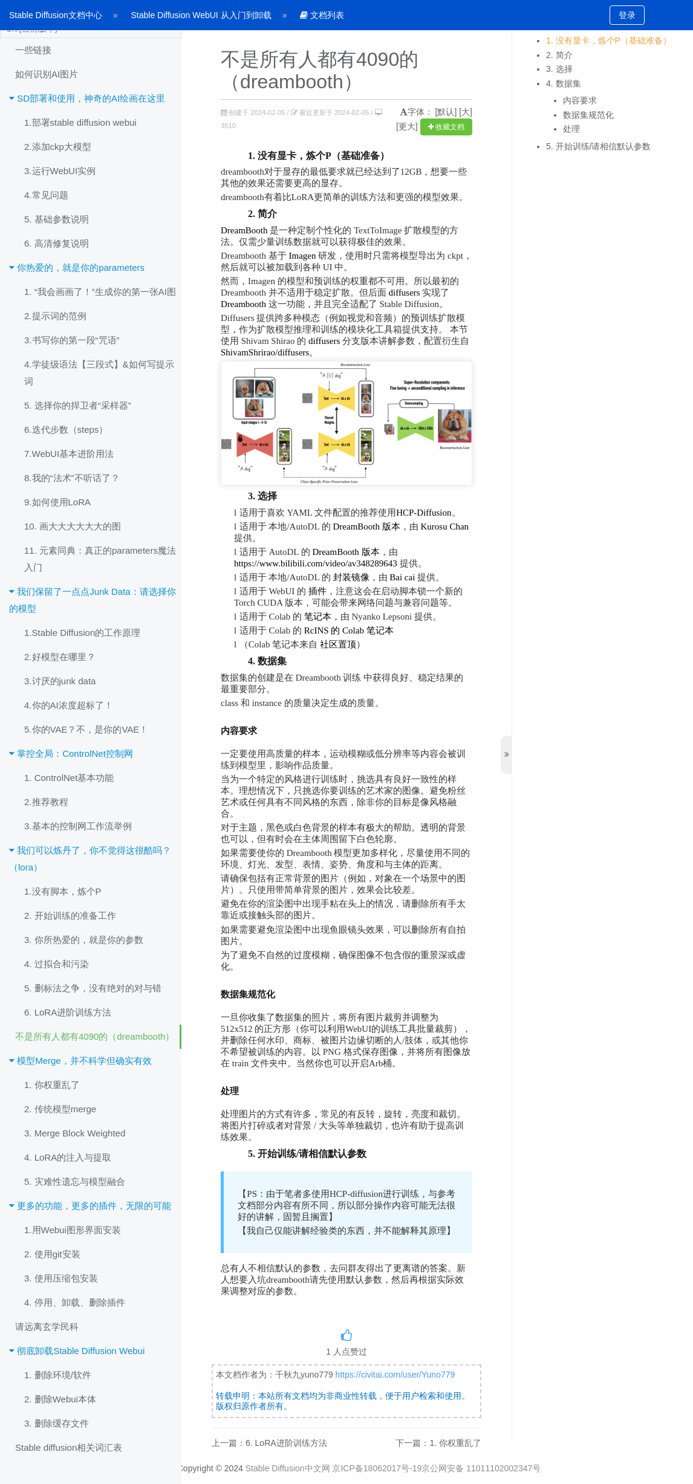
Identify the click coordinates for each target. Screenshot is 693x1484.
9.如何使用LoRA (57, 502)
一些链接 (33, 50)
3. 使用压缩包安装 (61, 1278)
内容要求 (580, 100)
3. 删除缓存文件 (56, 1423)
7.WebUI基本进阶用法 (69, 454)
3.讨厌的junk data (60, 681)
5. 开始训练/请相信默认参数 (598, 146)
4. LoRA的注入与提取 (67, 1157)
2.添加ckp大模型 (57, 146)
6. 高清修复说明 (56, 243)
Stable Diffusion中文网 (288, 1468)
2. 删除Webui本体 (60, 1399)
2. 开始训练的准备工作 (70, 915)
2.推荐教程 (46, 802)
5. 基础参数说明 (56, 219)
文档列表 (322, 15)
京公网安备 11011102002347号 (481, 1468)
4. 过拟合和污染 (56, 964)
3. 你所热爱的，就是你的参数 (83, 940)
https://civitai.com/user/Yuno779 (395, 1374)
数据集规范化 (588, 115)
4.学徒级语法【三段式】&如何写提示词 (99, 372)
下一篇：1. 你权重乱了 (438, 1443)
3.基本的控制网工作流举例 (78, 826)
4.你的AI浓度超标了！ (68, 705)
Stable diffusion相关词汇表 (68, 1447)
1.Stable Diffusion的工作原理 (82, 632)
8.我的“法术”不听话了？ (72, 478)
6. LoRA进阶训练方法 (67, 1012)
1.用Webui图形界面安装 (72, 1230)
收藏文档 (446, 127)
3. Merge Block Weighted (74, 1133)
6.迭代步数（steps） (66, 429)
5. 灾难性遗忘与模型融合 (74, 1181)
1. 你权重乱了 (52, 1085)
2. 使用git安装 (52, 1254)
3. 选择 (559, 69)
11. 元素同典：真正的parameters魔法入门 (100, 558)
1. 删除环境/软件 (57, 1375)
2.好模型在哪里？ (60, 657)
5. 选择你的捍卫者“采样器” (77, 405)
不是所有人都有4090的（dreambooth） (94, 1036)
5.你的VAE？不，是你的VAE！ (86, 729)
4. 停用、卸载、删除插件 (74, 1302)
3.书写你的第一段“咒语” (72, 340)
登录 (627, 15)
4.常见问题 (46, 195)
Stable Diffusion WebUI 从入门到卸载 (201, 15)
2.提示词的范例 (55, 316)
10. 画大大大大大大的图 (72, 526)
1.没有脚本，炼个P (63, 891)
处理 (571, 129)
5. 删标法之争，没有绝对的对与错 (92, 988)
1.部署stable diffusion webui (80, 122)
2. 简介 (559, 55)
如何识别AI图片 (46, 74)
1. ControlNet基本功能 (69, 778)
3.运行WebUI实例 (60, 171)
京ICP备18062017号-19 (376, 1468)
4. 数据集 (563, 83)
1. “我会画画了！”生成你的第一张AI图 (100, 292)
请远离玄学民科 (47, 1326)
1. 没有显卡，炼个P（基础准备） (608, 40)
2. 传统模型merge (60, 1109)
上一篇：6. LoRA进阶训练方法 (269, 1443)
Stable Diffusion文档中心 (55, 15)
